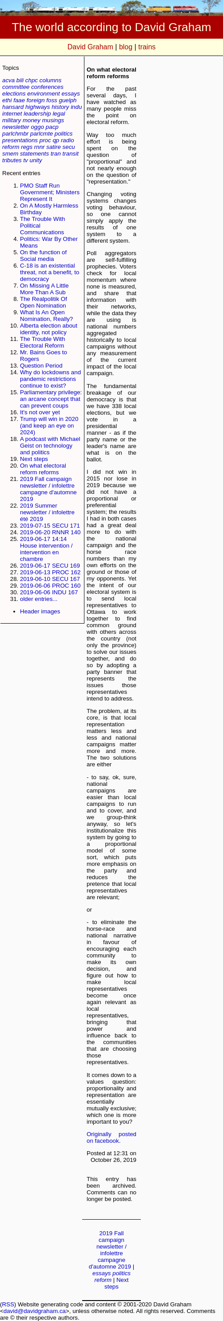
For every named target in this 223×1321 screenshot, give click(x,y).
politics (64, 133)
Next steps (34, 459)
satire (53, 147)
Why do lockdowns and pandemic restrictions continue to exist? (50, 379)
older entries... (38, 599)
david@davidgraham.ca (35, 1311)
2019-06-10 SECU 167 (50, 579)
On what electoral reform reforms (43, 469)
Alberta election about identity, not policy (48, 329)
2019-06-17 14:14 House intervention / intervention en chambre (46, 549)
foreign (36, 100)
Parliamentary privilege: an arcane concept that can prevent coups (51, 399)
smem (10, 153)
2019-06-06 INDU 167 (49, 592)
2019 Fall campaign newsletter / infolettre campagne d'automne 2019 (48, 489)
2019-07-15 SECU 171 (50, 525)
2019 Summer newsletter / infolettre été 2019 (47, 512)
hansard (13, 107)
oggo (37, 127)
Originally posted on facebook (111, 1137)
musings (53, 120)
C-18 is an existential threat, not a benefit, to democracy (49, 272)
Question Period (41, 365)
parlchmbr (15, 133)
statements (34, 153)
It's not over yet (40, 412)
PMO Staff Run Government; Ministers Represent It (50, 192)
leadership (37, 113)
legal (58, 113)
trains (146, 47)
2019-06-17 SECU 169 (50, 565)
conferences (47, 87)
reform (11, 147)
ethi (7, 100)
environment (43, 93)
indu (76, 107)
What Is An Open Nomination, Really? (46, 315)
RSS (8, 1304)
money (31, 120)
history (60, 107)
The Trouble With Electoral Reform (42, 342)
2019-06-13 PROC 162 (50, 572)
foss (51, 100)
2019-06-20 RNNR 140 (50, 532)
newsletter (15, 127)
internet (12, 113)
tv (25, 160)
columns (51, 80)
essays (70, 93)
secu (69, 147)
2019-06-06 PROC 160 (50, 585)
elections (14, 93)
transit (71, 153)
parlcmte (41, 133)
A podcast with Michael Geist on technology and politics (50, 446)
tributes (12, 160)
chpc (31, 80)
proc (45, 140)
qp (55, 140)
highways (37, 107)
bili (20, 80)
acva (8, 80)
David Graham (90, 47)
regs (26, 147)
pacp (52, 127)
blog (125, 47)
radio (67, 140)
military (11, 120)
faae (19, 100)
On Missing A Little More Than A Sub (44, 289)
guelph (67, 100)
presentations (20, 140)
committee (15, 87)
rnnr (39, 147)
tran (56, 153)
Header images (40, 611)
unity (36, 160)
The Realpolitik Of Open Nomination (43, 302)
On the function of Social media (43, 255)
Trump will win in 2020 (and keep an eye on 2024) (49, 426)
